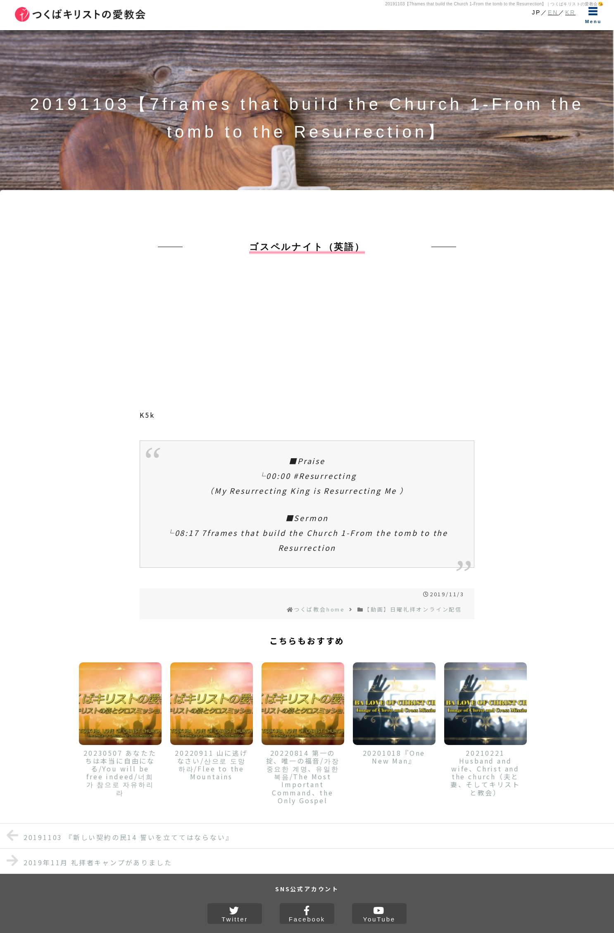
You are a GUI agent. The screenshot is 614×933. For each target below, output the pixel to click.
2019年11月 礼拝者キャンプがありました (89, 860)
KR (570, 12)
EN (553, 12)
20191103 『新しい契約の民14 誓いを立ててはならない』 (120, 835)
